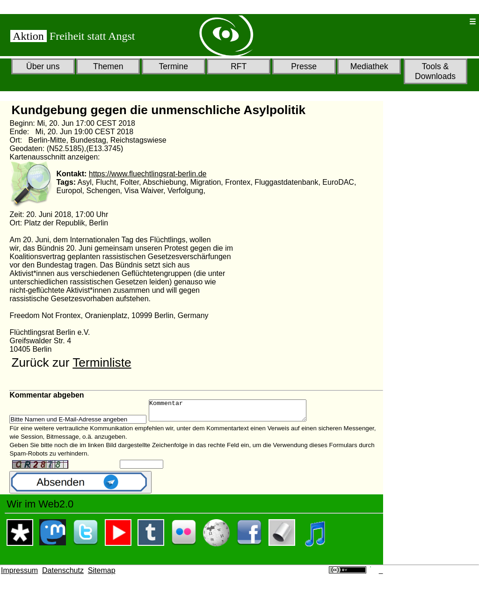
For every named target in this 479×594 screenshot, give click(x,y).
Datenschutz (63, 575)
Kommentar (237, 412)
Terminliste (102, 362)
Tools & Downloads (435, 71)
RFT (239, 66)
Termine (173, 66)
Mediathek (369, 66)
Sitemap (102, 575)
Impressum (19, 575)
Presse (304, 66)
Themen (108, 66)
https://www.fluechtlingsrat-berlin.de (148, 174)
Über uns (42, 66)
